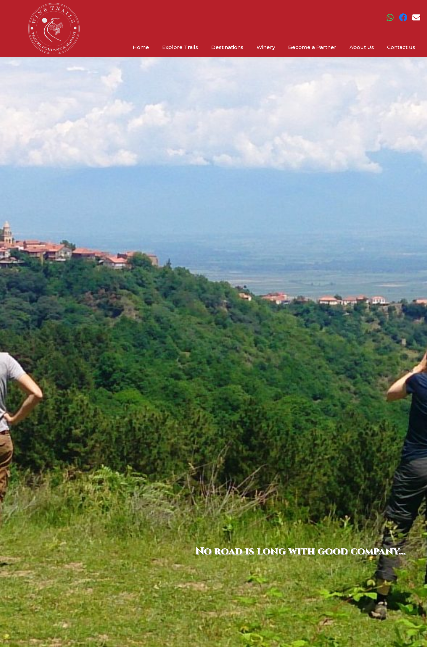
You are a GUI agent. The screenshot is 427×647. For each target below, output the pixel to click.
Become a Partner (312, 47)
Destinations (227, 47)
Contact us (401, 47)
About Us (361, 47)
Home (141, 47)
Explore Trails (180, 47)
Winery (265, 47)
